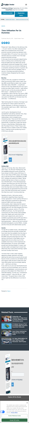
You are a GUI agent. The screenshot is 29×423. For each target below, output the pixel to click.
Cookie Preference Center (14, 415)
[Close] (27, 403)
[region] (14, 412)
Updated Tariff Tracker (10, 19)
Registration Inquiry (21, 14)
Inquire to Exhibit (7, 13)
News (3, 26)
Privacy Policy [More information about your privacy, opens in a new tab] (14, 412)
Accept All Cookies (14, 420)
